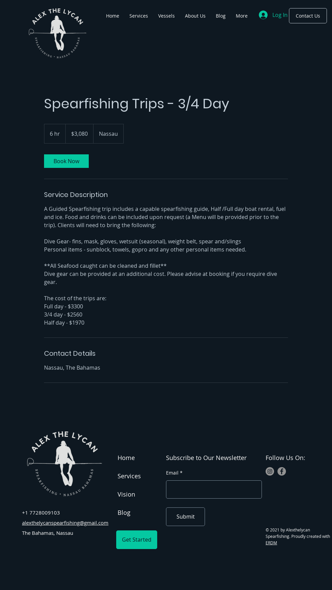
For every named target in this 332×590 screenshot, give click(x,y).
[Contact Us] (308, 15)
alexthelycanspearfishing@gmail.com (65, 522)
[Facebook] (281, 471)
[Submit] (185, 516)
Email (172, 473)
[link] (66, 161)
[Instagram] (270, 471)
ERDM (271, 542)
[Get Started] (136, 539)
